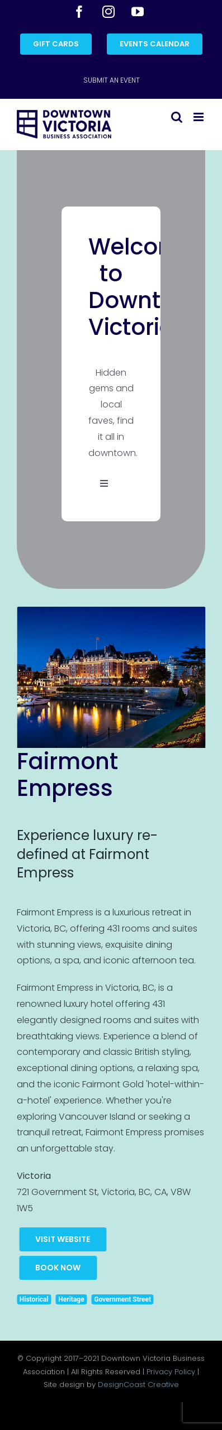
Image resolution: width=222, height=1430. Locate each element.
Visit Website (62, 1239)
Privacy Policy (171, 1371)
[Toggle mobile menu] (199, 117)
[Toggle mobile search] (176, 117)
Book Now (58, 1267)
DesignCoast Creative (138, 1384)
